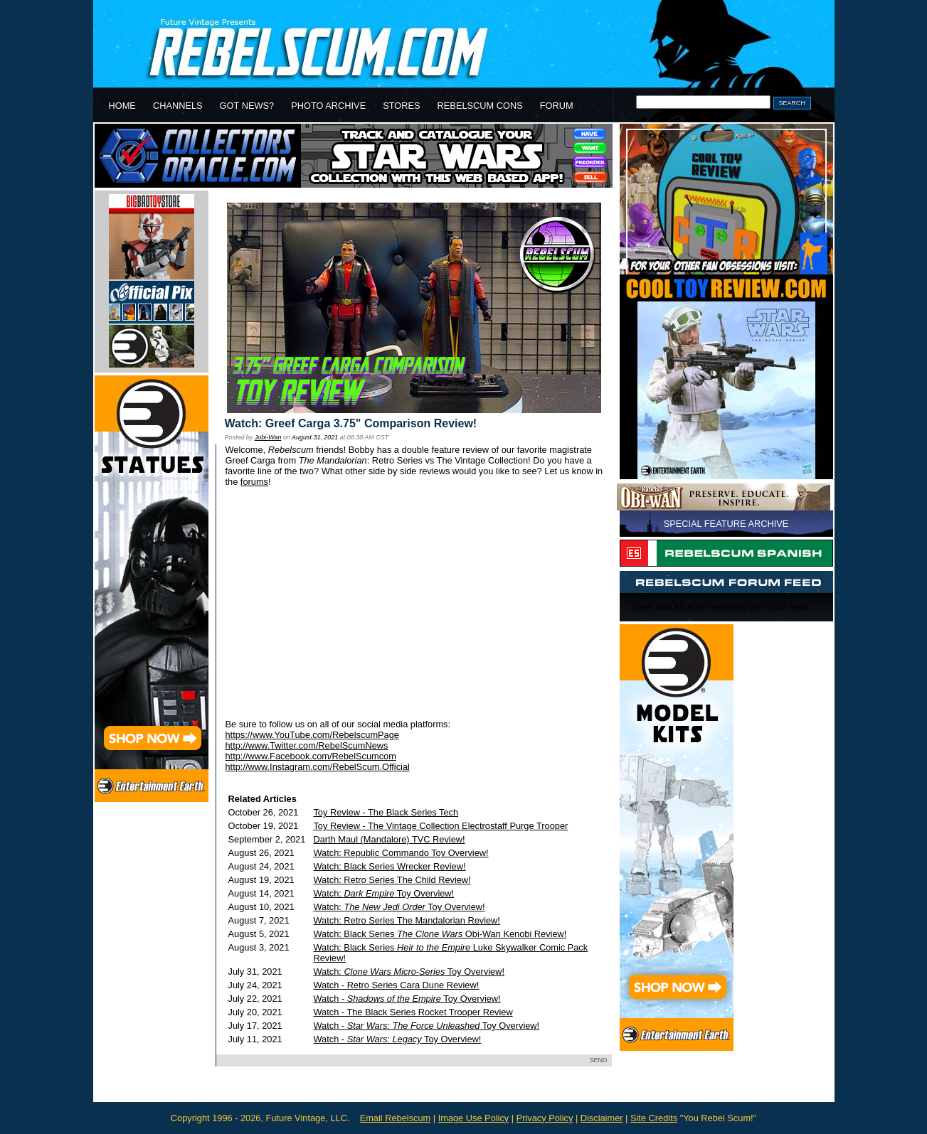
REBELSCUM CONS (480, 105)
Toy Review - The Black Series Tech (385, 812)
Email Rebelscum (395, 1118)
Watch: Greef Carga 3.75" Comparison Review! (351, 423)
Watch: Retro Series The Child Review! (391, 879)
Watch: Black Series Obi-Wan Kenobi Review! (439, 934)
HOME (122, 105)
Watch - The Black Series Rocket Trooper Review (412, 1012)
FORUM (556, 105)
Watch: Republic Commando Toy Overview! (400, 852)
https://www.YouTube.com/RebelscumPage (312, 734)
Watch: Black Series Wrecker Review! (389, 866)
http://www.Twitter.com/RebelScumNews (307, 745)
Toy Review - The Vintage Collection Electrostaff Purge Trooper (440, 825)
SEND (599, 1060)
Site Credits (653, 1118)
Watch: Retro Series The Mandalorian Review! (406, 920)
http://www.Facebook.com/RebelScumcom (311, 756)
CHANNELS (178, 105)
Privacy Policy (545, 1118)
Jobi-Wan (268, 437)
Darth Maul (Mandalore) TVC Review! (389, 839)
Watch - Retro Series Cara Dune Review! (396, 985)
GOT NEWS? (247, 105)
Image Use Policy (473, 1118)
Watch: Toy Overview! (383, 893)
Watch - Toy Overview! (406, 998)
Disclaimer (602, 1118)
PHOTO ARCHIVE (328, 105)
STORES (401, 105)
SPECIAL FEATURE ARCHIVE (726, 523)
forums (254, 481)
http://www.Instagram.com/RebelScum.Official (318, 766)
